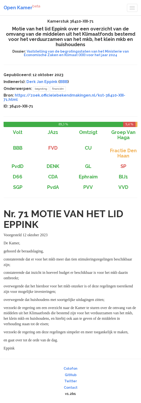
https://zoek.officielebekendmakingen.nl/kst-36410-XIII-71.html (64, 97)
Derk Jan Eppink (41, 81)
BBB (64, 81)
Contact (70, 387)
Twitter (70, 381)
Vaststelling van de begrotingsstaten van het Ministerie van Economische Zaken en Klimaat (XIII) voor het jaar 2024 (76, 53)
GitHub (70, 375)
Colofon (70, 368)
